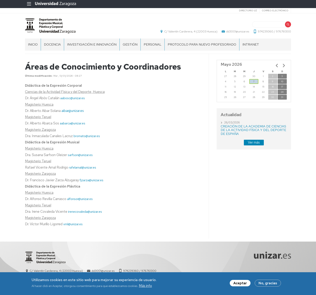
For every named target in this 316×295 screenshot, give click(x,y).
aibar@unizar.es (72, 110)
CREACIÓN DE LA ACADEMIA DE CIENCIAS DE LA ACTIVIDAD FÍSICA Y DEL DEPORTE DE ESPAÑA (253, 130)
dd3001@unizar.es (237, 31)
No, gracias (268, 283)
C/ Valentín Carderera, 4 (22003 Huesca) (190, 31)
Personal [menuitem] (152, 44)
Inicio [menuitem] (33, 44)
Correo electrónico (275, 10)
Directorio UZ (248, 10)
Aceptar (240, 283)
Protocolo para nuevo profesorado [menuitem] (202, 44)
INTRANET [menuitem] (250, 44)
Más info (145, 286)
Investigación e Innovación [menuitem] (91, 44)
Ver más (254, 142)
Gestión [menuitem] (130, 44)
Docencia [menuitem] (52, 44)
